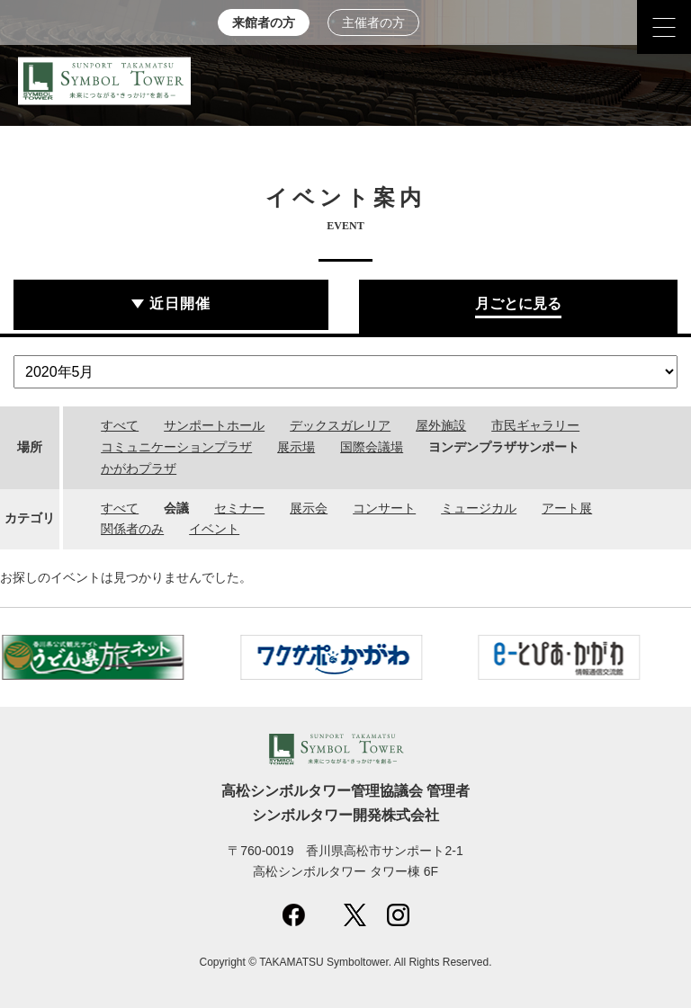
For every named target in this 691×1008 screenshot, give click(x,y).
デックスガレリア (340, 425)
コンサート (384, 508)
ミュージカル (478, 508)
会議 (176, 508)
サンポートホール (214, 425)
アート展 (567, 508)
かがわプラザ (138, 468)
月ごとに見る (518, 303)
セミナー (239, 508)
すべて (120, 425)
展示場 (296, 447)
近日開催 (180, 303)
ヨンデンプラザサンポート (503, 447)
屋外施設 (441, 425)
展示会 (309, 508)
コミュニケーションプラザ (176, 447)
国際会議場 (371, 447)
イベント (214, 529)
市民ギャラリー (535, 425)
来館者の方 (263, 23)
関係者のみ (132, 529)
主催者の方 (373, 23)
